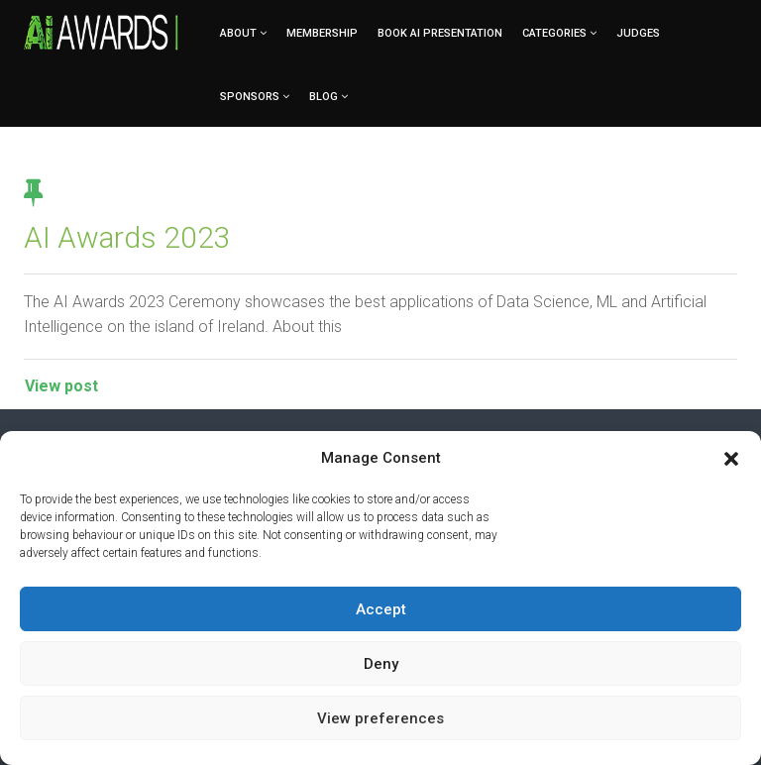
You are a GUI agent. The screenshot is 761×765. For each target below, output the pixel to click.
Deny (381, 664)
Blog (323, 96)
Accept (381, 609)
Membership (322, 33)
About (238, 33)
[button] (731, 459)
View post (61, 386)
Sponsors (249, 96)
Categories (554, 33)
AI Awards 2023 (127, 237)
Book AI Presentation (440, 33)
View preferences (380, 718)
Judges (638, 33)
